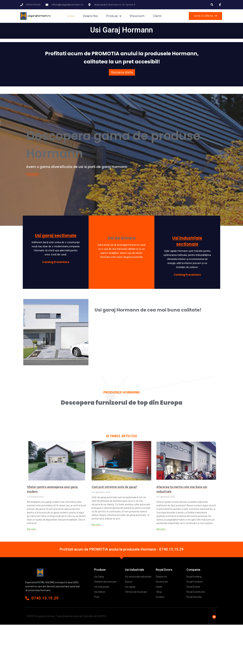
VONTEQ (101, 616)
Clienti (157, 16)
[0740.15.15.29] (27, 598)
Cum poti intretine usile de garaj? (114, 487)
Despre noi (90, 16)
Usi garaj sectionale (55, 235)
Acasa (70, 16)
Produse (113, 16)
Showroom (137, 16)
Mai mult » (32, 529)
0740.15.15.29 (171, 549)
